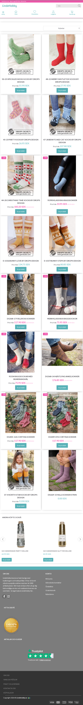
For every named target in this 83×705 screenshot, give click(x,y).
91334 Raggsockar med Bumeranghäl (21, 377)
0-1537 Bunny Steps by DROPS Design (62, 261)
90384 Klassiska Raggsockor (62, 318)
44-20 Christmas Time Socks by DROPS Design (20, 201)
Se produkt (7, 560)
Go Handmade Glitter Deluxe (57, 551)
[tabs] (72, 13)
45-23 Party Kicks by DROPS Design (20, 139)
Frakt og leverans (11, 684)
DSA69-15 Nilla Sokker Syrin (62, 495)
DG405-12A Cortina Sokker (21, 437)
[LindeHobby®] (9, 5)
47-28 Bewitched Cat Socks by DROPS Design (62, 141)
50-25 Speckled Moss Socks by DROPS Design (21, 80)
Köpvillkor (8, 693)
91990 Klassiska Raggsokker (62, 200)
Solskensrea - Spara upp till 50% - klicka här (14, 1)
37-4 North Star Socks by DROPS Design (20, 496)
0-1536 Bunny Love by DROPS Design (21, 261)
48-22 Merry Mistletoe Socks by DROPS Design (62, 80)
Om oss (6, 675)
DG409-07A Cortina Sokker (62, 437)
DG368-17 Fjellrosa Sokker (21, 318)
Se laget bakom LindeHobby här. (22, 591)
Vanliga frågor (10, 680)
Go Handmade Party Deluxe (15, 551)
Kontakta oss (9, 688)
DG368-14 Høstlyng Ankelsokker (62, 376)
